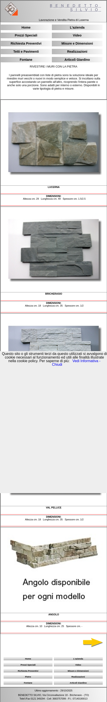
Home (26, 27)
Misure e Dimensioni (77, 43)
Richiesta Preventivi (26, 43)
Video (77, 35)
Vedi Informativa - (85, 361)
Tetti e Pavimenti (26, 51)
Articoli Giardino (77, 59)
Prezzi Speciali (26, 35)
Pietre (28, 676)
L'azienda (77, 27)
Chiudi (57, 364)
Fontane (26, 59)
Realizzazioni (77, 51)
